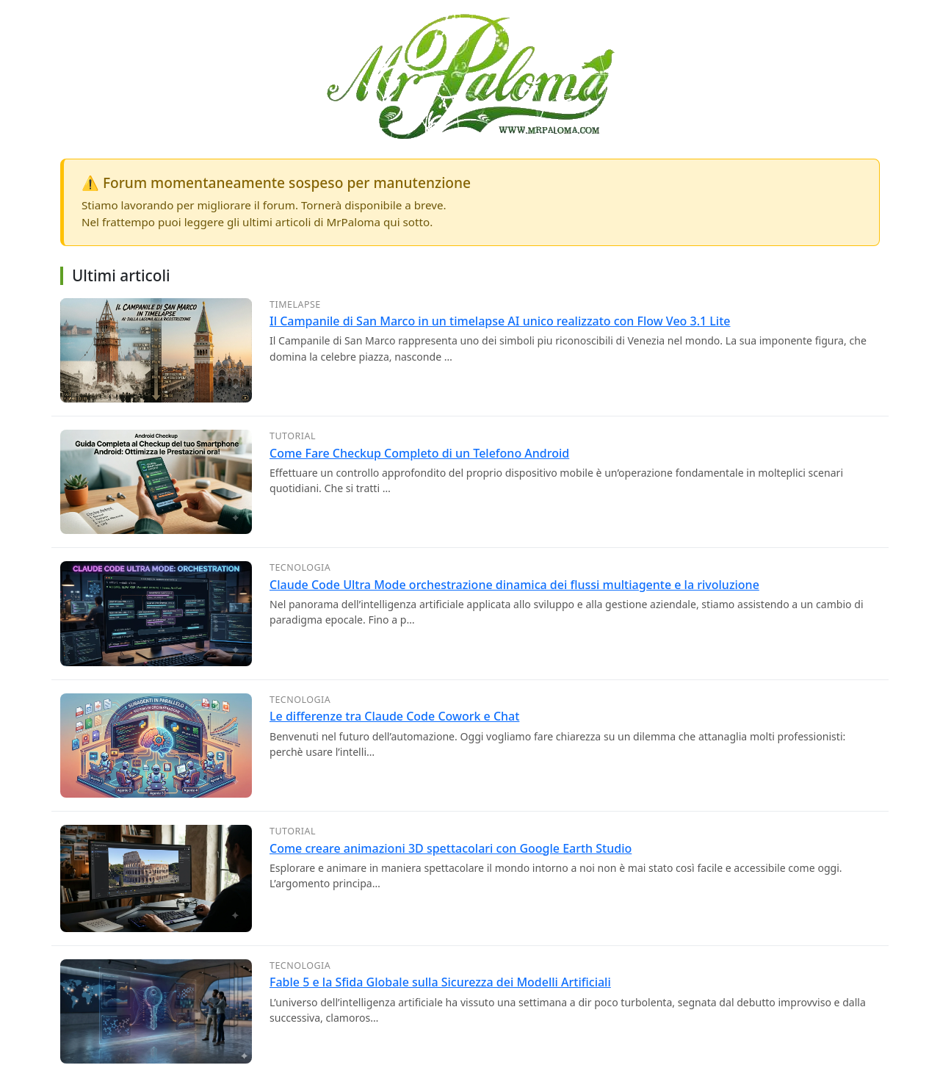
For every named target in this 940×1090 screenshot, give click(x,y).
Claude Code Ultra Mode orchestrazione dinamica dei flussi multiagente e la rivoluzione (514, 585)
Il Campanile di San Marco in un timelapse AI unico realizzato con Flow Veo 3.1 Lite (500, 321)
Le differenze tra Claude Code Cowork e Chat (394, 716)
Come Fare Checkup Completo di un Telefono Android (419, 453)
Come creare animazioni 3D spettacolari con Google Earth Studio (451, 848)
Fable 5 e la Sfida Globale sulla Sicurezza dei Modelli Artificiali (440, 982)
